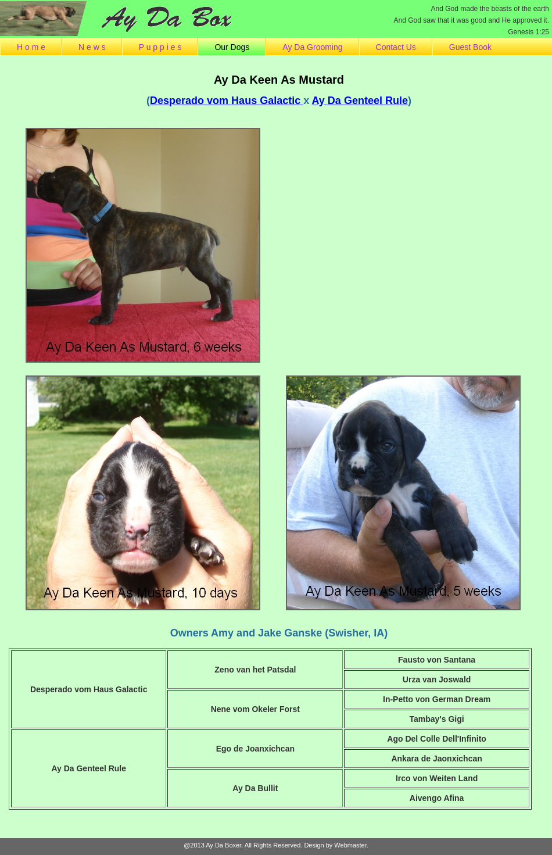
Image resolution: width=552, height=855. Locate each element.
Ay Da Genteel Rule (360, 100)
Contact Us (396, 47)
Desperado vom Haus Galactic (226, 100)
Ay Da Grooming (312, 47)
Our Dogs (231, 47)
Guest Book (470, 47)
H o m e (31, 47)
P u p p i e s (160, 47)
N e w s (92, 47)
